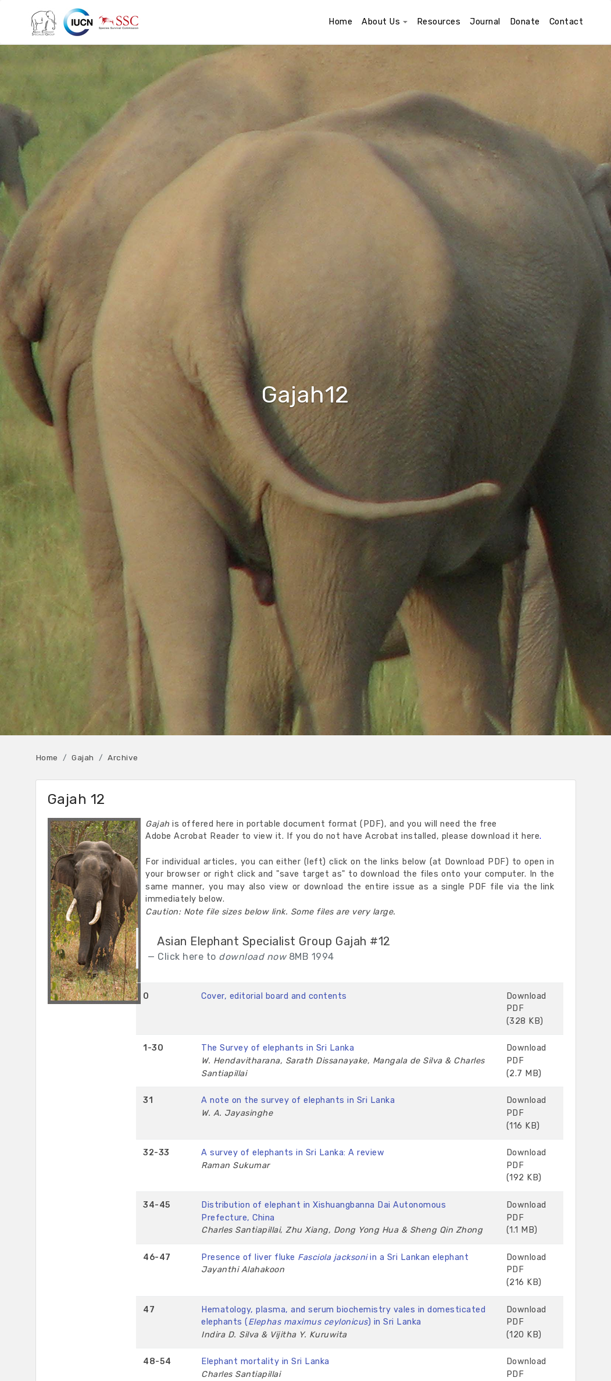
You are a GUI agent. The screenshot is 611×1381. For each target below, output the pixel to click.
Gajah (83, 757)
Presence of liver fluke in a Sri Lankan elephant (335, 1257)
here (530, 836)
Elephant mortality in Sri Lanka (265, 1361)
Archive (123, 757)
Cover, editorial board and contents (274, 996)
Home (47, 757)
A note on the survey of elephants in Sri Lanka (298, 1100)
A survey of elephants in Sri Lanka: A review (292, 1153)
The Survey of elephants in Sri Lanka (277, 1048)
